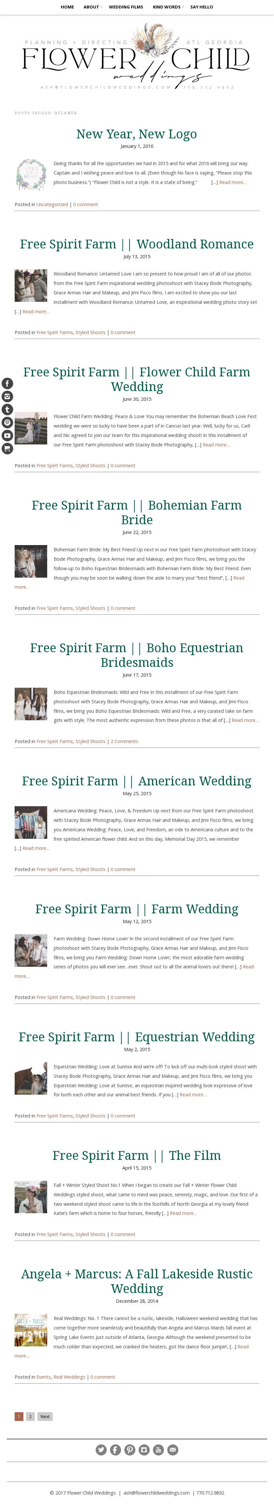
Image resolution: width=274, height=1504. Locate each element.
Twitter (101, 1449)
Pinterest (129, 1449)
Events (43, 1377)
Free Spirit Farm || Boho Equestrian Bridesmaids (136, 655)
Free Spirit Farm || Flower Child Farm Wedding (136, 379)
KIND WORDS (167, 7)
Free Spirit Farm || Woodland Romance (137, 244)
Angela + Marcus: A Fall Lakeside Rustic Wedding (137, 1281)
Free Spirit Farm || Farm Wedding (137, 909)
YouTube (158, 1449)
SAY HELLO (201, 7)
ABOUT (91, 7)
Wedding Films (126, 7)
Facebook (115, 1449)
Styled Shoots (90, 332)
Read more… (233, 182)
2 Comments (124, 741)
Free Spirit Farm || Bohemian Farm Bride (137, 512)
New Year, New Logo (136, 134)
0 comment (85, 204)
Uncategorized (52, 204)
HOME (67, 7)
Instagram (144, 1449)
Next (45, 1416)
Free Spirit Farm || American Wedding (137, 781)
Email (172, 1449)
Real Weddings (69, 1377)
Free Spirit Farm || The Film (137, 1155)
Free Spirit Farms (54, 332)
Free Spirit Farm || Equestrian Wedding (137, 1037)
